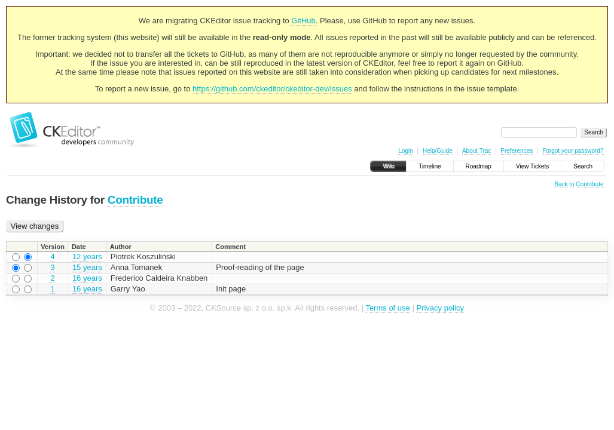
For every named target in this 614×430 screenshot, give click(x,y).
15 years (87, 267)
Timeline (430, 166)
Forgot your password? (572, 151)
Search (582, 166)
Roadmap (478, 166)
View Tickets (532, 166)
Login (405, 151)
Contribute (135, 200)
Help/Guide (438, 151)
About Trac (476, 151)
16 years (87, 278)
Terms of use (387, 307)
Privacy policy (439, 307)
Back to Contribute (578, 184)
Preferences (516, 151)
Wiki (388, 166)
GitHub (303, 20)
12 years (87, 256)
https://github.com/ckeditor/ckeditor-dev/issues (272, 88)
